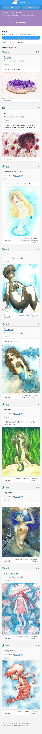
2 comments (7, 159)
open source (12, 723)
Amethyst (7, 57)
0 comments (7, 239)
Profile (4, 42)
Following (11, 42)
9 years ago (7, 64)
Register (31, 7)
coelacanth (26, 395)
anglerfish (19, 559)
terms (15, 725)
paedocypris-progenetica (30, 240)
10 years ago (7, 179)
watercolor (35, 242)
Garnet (6, 113)
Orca (5, 254)
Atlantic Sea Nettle (11, 573)
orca (36, 315)
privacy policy (21, 725)
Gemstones (17, 61)
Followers (21, 42)
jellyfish (19, 636)
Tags (29, 42)
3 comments (7, 101)
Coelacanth (8, 329)
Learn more (21, 22)
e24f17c (18, 723)
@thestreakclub (28, 723)
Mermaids (17, 175)
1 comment (7, 560)
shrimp (36, 711)
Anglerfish (8, 492)
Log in (11, 7)
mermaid (27, 238)
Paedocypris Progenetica (13, 171)
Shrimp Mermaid (10, 651)
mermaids (35, 238)
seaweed (35, 478)
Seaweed (7, 409)
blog (27, 725)
